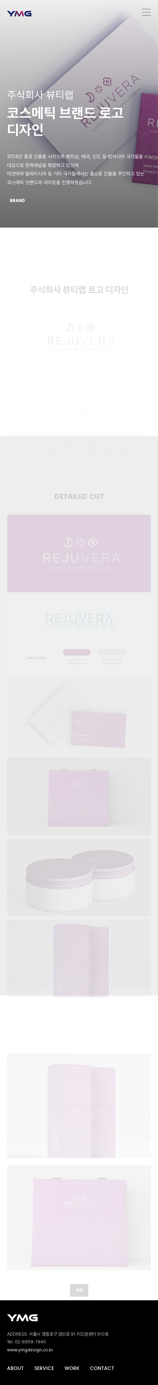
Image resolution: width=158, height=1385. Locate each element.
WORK (72, 1368)
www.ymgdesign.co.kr (30, 1349)
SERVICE (44, 1368)
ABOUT (15, 1368)
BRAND (17, 200)
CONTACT (102, 1368)
